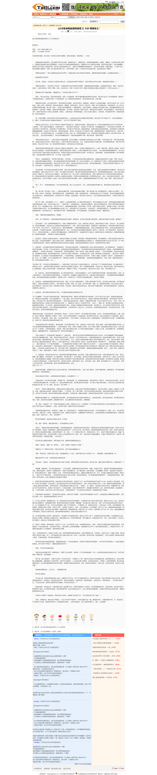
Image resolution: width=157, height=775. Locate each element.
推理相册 (65, 14)
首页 (118, 2)
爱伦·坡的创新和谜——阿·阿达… (102, 677)
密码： (59, 17)
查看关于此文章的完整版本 (83, 764)
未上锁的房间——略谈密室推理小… (103, 664)
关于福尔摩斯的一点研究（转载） (51, 631)
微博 (91, 14)
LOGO (46, 7)
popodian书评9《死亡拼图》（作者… (104, 656)
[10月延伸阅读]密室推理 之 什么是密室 (53, 627)
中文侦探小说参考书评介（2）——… (104, 639)
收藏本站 (97, 17)
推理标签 (83, 14)
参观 (85, 17)
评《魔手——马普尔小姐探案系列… (103, 660)
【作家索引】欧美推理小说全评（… (103, 673)
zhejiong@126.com (53, 774)
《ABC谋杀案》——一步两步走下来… (104, 669)
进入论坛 (67, 768)
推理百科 (53, 14)
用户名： (42, 17)
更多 (49, 34)
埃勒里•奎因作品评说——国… (102, 647)
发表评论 (38, 768)
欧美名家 (58, 25)
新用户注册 (80, 17)
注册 (122, 2)
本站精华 (74, 14)
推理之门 (45, 25)
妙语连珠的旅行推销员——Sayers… (103, 651)
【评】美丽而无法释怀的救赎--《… (103, 643)
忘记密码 (91, 17)
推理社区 (43, 14)
